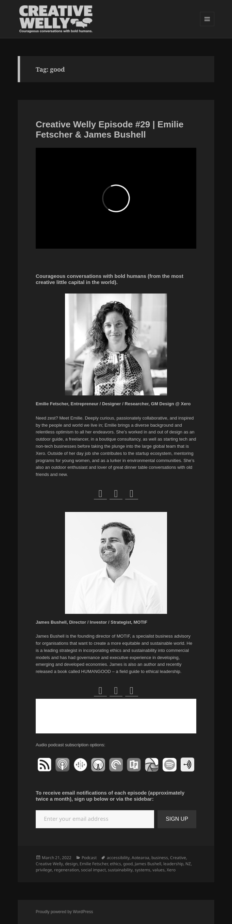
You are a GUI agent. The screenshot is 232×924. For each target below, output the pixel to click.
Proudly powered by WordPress (64, 911)
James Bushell (148, 864)
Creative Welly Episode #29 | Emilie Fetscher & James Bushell (110, 129)
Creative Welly (49, 864)
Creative (178, 857)
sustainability (120, 870)
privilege (44, 870)
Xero (171, 870)
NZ (188, 864)
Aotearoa (140, 857)
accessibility (118, 857)
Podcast (89, 857)
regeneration (66, 870)
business (159, 857)
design (71, 864)
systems (142, 870)
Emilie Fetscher (94, 864)
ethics (115, 864)
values (158, 870)
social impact (93, 870)
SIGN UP (177, 819)
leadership (173, 864)
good (128, 864)
